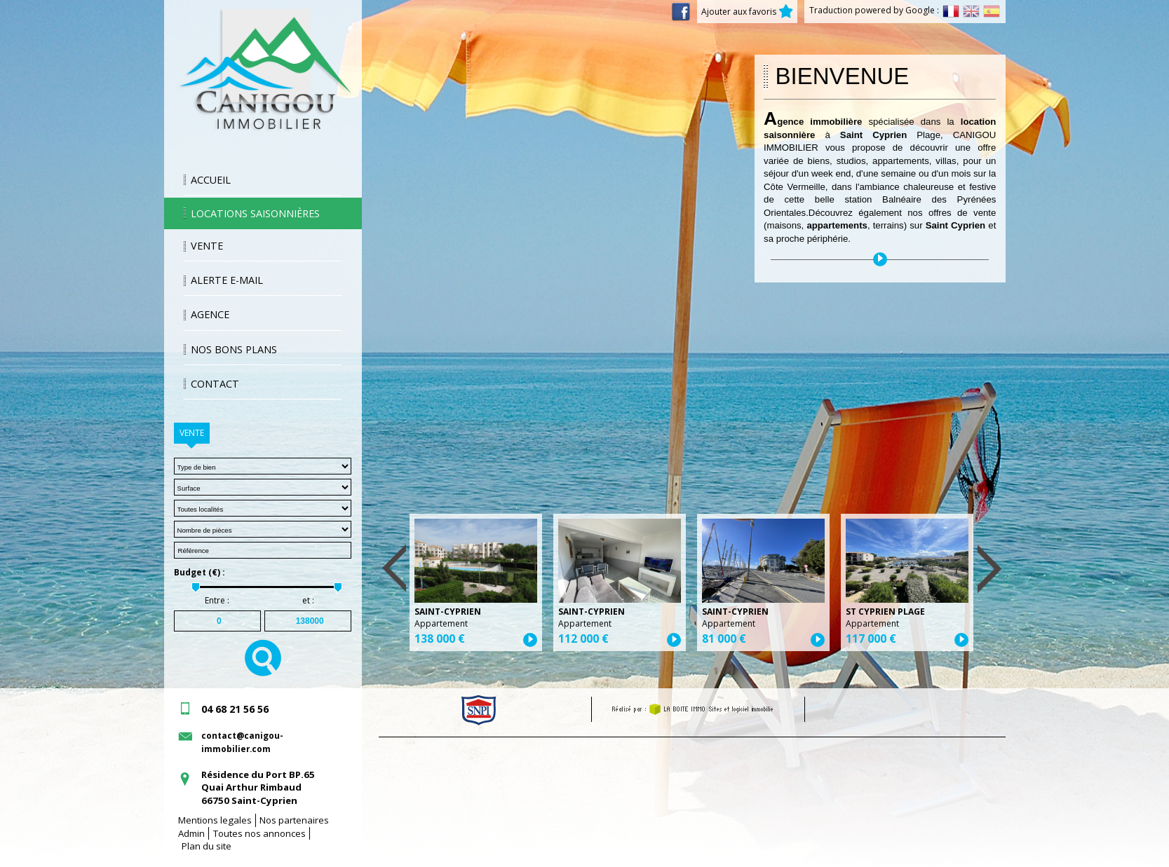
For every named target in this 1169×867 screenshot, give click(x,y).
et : (308, 600)
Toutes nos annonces (259, 833)
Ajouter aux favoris (747, 12)
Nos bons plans (234, 349)
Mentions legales (215, 820)
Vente (207, 245)
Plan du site (206, 846)
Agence (210, 314)
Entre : (217, 600)
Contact (215, 383)
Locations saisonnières (255, 213)
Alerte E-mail (227, 280)
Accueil (211, 179)
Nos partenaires (294, 820)
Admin (191, 833)
